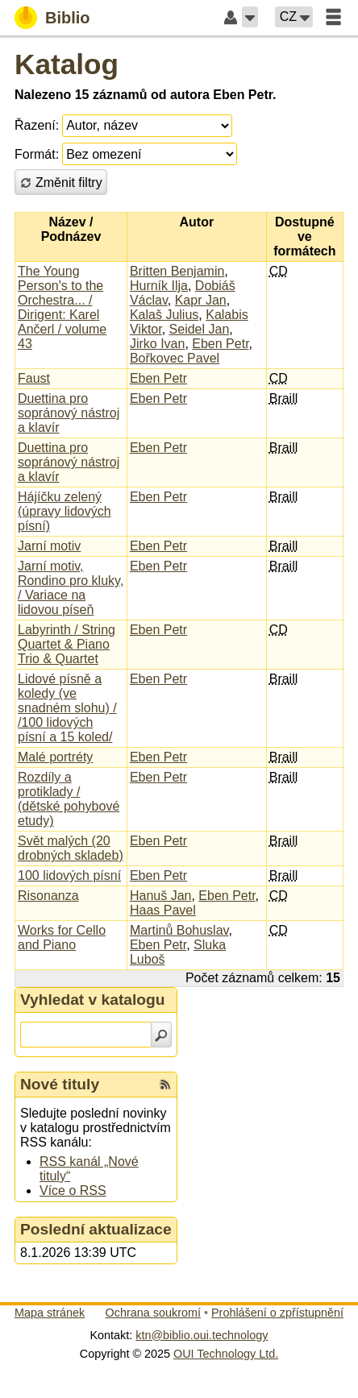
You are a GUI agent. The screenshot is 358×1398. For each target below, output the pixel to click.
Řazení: (37, 125)
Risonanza (48, 895)
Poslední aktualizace (96, 1229)
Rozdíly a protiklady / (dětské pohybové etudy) (68, 799)
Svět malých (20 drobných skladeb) (70, 848)
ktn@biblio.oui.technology (201, 1335)
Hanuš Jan (161, 895)
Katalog (67, 64)
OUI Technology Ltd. (225, 1353)
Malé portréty (55, 757)
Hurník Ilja (159, 285)
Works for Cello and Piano (62, 937)
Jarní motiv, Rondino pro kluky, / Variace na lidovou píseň (70, 587)
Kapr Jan (201, 300)
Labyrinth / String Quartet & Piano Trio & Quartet (66, 644)
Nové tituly (59, 1084)
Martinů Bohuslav (179, 930)
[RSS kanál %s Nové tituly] (165, 1084)
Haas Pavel (163, 910)
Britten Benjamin (177, 271)
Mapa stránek (50, 1312)
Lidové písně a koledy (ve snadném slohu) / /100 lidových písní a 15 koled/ (67, 708)
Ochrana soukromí (153, 1312)
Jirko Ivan (157, 344)
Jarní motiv (49, 546)
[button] (250, 16)
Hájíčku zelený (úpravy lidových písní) (64, 511)
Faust (34, 378)
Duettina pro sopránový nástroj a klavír (68, 413)
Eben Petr (220, 344)
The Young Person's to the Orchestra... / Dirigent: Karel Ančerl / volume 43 (62, 307)
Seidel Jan (199, 329)
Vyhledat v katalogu (92, 999)
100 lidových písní (69, 875)
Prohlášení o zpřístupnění (277, 1312)
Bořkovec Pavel (174, 358)
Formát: (37, 154)
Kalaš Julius (164, 314)
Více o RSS (73, 1190)
